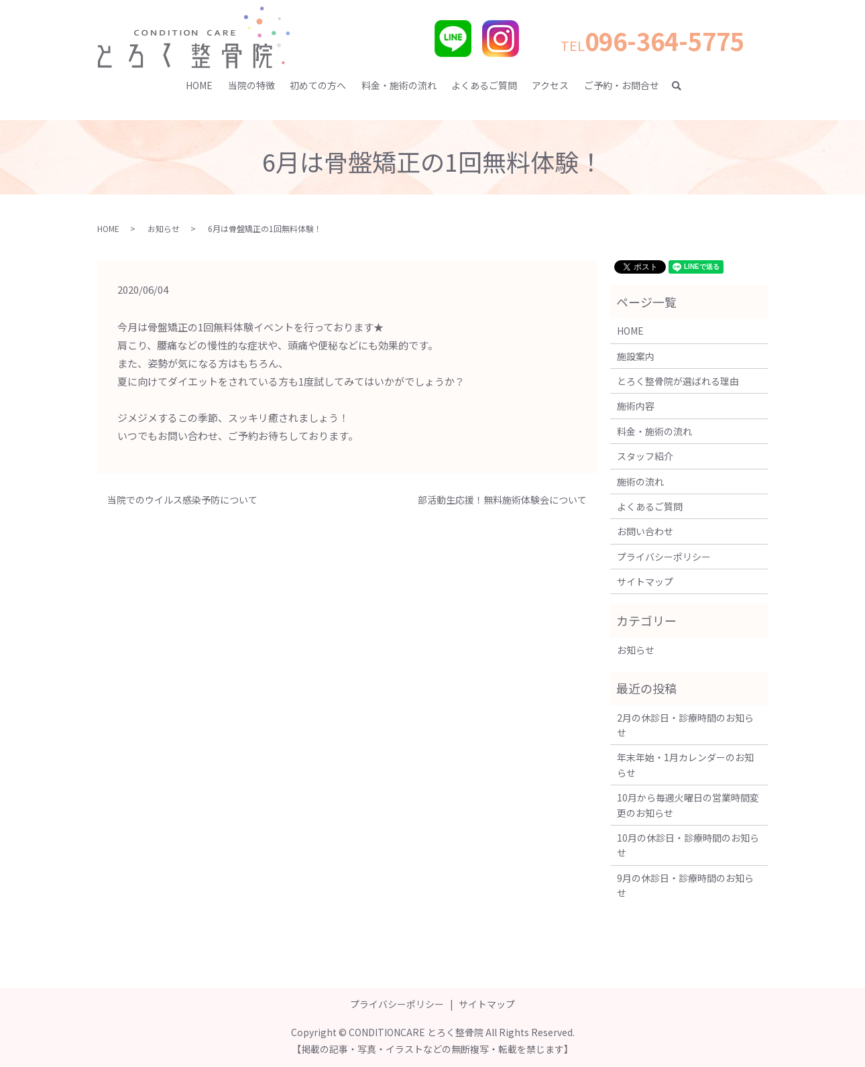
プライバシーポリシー (664, 556)
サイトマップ (645, 581)
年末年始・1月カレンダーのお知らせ (685, 764)
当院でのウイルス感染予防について (182, 500)
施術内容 (635, 405)
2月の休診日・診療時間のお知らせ (685, 725)
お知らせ (164, 228)
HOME (199, 85)
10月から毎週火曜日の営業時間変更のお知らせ (688, 805)
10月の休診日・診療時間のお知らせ (688, 845)
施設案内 (635, 356)
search (683, 86)
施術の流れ (640, 481)
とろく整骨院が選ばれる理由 (678, 381)
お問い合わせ (645, 531)
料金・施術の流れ (399, 85)
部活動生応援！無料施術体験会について (502, 500)
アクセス (550, 85)
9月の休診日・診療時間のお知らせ (685, 885)
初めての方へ (318, 85)
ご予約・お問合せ (621, 85)
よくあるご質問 (484, 85)
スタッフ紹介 (645, 456)
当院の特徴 (251, 85)
